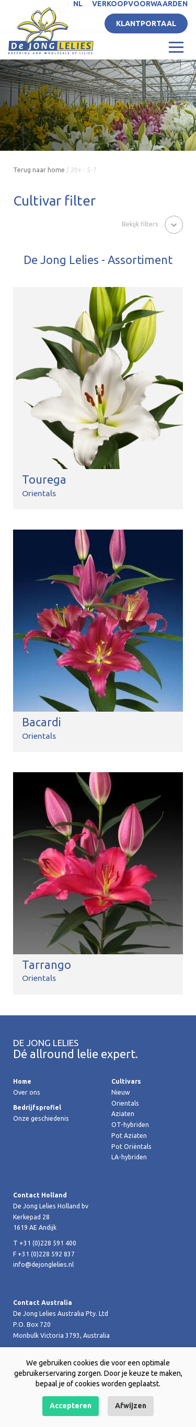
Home (22, 1081)
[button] (152, 224)
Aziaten (122, 1113)
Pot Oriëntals (131, 1146)
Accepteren (70, 1405)
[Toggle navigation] (176, 46)
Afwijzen (130, 1405)
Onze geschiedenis (41, 1118)
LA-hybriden (129, 1157)
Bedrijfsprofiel (37, 1107)
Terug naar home (39, 169)
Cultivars (126, 1081)
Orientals (125, 1103)
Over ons (26, 1092)
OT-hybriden (130, 1124)
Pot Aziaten (129, 1135)
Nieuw (120, 1092)
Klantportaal (146, 23)
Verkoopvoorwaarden (140, 3)
